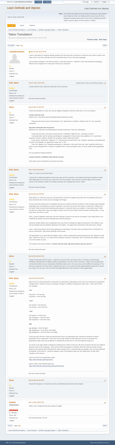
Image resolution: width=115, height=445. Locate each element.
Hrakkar (12, 402)
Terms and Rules (98, 442)
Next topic (103, 39)
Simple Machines (21, 442)
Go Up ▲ (106, 442)
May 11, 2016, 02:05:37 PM (36, 402)
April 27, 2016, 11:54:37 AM (36, 83)
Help (91, 442)
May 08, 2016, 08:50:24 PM (36, 278)
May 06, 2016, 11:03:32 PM (36, 107)
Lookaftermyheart (16, 52)
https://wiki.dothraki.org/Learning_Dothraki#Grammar (46, 366)
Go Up (10, 425)
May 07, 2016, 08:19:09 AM (36, 169)
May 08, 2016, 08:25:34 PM (36, 256)
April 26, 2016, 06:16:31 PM (38, 51)
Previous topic (92, 39)
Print (105, 45)
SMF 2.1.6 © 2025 (11, 442)
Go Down (11, 45)
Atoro (11, 107)
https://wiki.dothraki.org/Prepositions (41, 359)
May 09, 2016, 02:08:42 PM (36, 380)
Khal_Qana (14, 83)
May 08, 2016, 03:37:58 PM (36, 194)
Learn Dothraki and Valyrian (23, 7)
